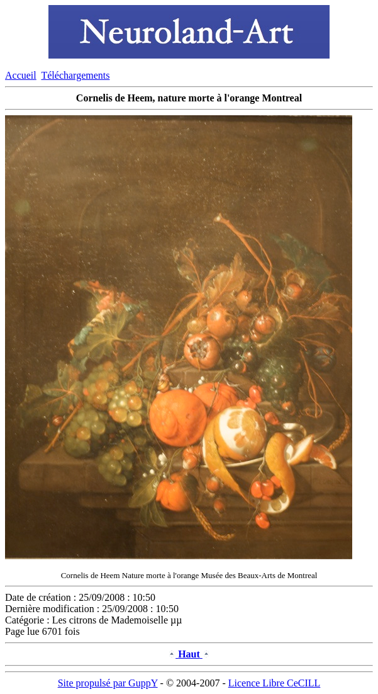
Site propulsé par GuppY (108, 683)
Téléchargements (75, 75)
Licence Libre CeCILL (274, 683)
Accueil (20, 75)
